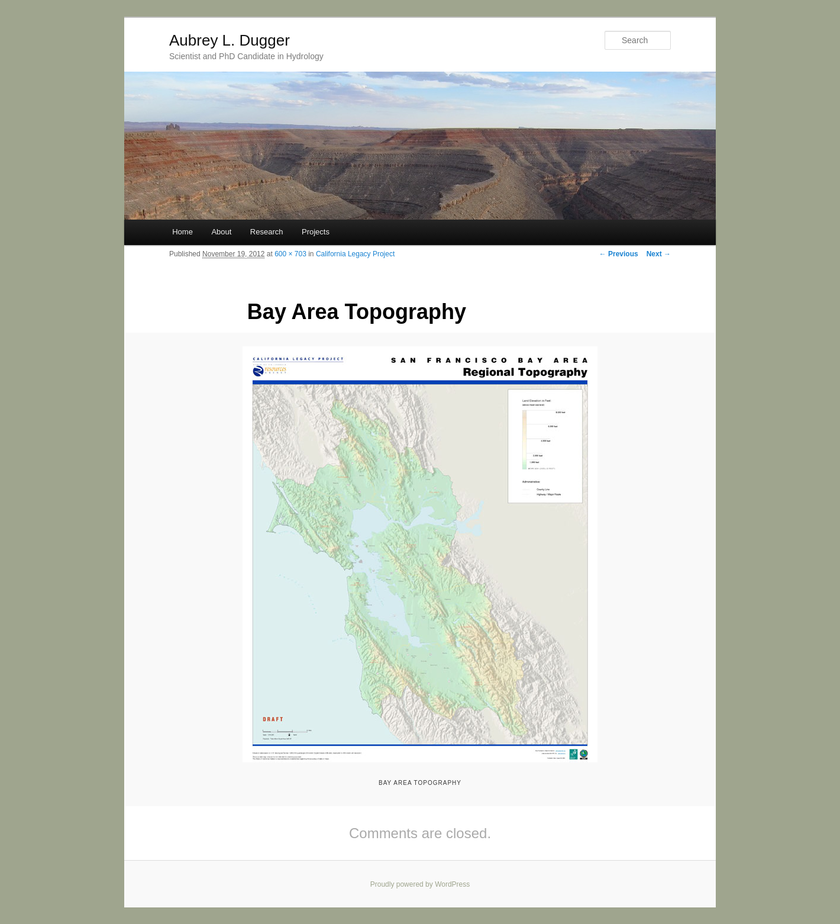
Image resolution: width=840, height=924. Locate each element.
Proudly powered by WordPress (420, 884)
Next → (659, 254)
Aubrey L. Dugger (229, 40)
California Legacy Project (355, 254)
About (221, 231)
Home (182, 231)
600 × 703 (290, 254)
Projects (315, 231)
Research (266, 231)
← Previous (618, 254)
